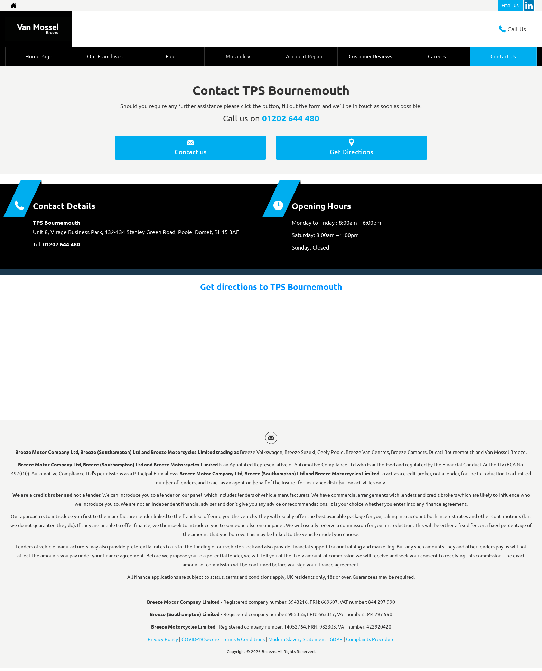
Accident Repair (304, 56)
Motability (237, 56)
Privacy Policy (163, 642)
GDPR (336, 642)
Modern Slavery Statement (297, 642)
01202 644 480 (290, 118)
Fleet (171, 56)
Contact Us (503, 56)
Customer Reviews (371, 56)
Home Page (38, 56)
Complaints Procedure (370, 642)
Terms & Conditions (244, 642)
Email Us (510, 5)
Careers (437, 56)
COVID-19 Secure (200, 642)
